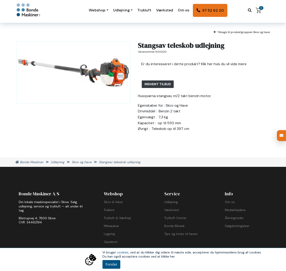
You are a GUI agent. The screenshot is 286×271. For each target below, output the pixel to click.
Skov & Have (113, 202)
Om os (183, 10)
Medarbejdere (235, 210)
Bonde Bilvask (174, 226)
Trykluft (144, 10)
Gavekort (111, 242)
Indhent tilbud (157, 84)
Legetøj (109, 234)
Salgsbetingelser (237, 226)
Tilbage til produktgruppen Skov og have (242, 32)
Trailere (109, 210)
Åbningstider (234, 218)
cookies (123, 252)
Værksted (164, 10)
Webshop (97, 10)
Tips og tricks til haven (181, 234)
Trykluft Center (175, 218)
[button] (281, 135)
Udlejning (121, 10)
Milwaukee (111, 226)
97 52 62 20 (213, 10)
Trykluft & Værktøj (117, 218)
